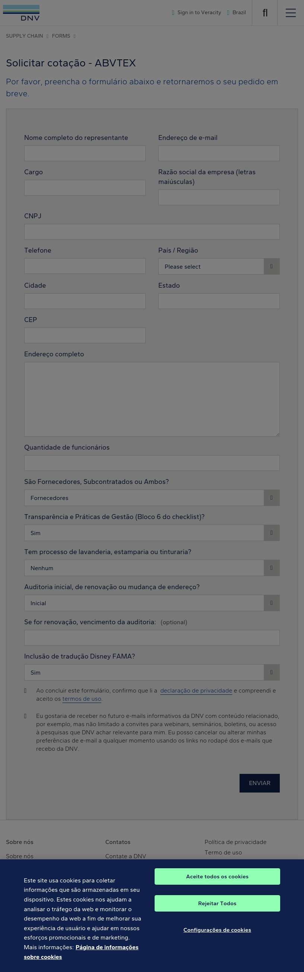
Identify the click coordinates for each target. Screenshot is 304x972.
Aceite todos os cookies (217, 880)
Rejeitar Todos (217, 907)
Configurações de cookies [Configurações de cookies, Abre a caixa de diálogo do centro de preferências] (217, 934)
